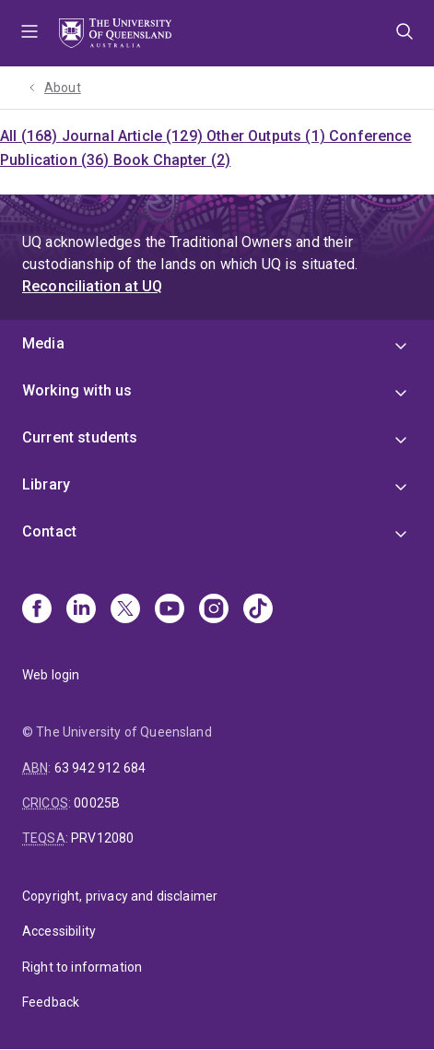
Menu (29, 33)
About (62, 87)
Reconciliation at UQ (92, 286)
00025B (97, 803)
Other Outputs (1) (267, 136)
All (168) (31, 136)
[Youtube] (169, 610)
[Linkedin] (81, 610)
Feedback (50, 1002)
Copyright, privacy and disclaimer (119, 896)
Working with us (77, 390)
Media (43, 343)
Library (46, 484)
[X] (125, 610)
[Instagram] (214, 610)
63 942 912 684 (100, 768)
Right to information (82, 967)
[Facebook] (37, 610)
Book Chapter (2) (172, 160)
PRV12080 (102, 838)
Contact (49, 531)
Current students (80, 437)
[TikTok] (258, 610)
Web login (50, 674)
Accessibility (59, 931)
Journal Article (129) (134, 136)
